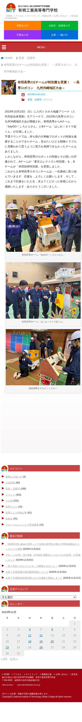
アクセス (19, 16)
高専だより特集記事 (16, 512)
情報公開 (46, 16)
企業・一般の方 (59, 35)
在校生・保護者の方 (59, 25)
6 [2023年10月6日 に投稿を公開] (52, 629)
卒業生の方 (22, 35)
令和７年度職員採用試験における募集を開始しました (34, 578)
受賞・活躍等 (27, 58)
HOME (9, 16)
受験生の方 (22, 25)
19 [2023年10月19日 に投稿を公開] (41, 641)
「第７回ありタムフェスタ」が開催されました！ (32, 566)
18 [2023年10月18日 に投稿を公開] (29, 641)
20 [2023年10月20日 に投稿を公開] (52, 641)
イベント (48, 99)
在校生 (9, 518)
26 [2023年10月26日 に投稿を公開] (41, 647)
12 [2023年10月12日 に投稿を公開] (41, 635)
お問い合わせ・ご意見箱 (66, 16)
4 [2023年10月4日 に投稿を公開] (30, 629)
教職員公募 (47, 674)
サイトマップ (33, 16)
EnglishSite (11, 18)
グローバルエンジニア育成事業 (22, 524)
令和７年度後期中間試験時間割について (27, 572)
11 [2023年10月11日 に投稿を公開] (29, 635)
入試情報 (10, 482)
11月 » (14, 658)
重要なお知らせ (14, 476)
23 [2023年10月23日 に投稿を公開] (7, 647)
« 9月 (4, 658)
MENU (41, 47)
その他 (9, 500)
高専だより (11, 506)
